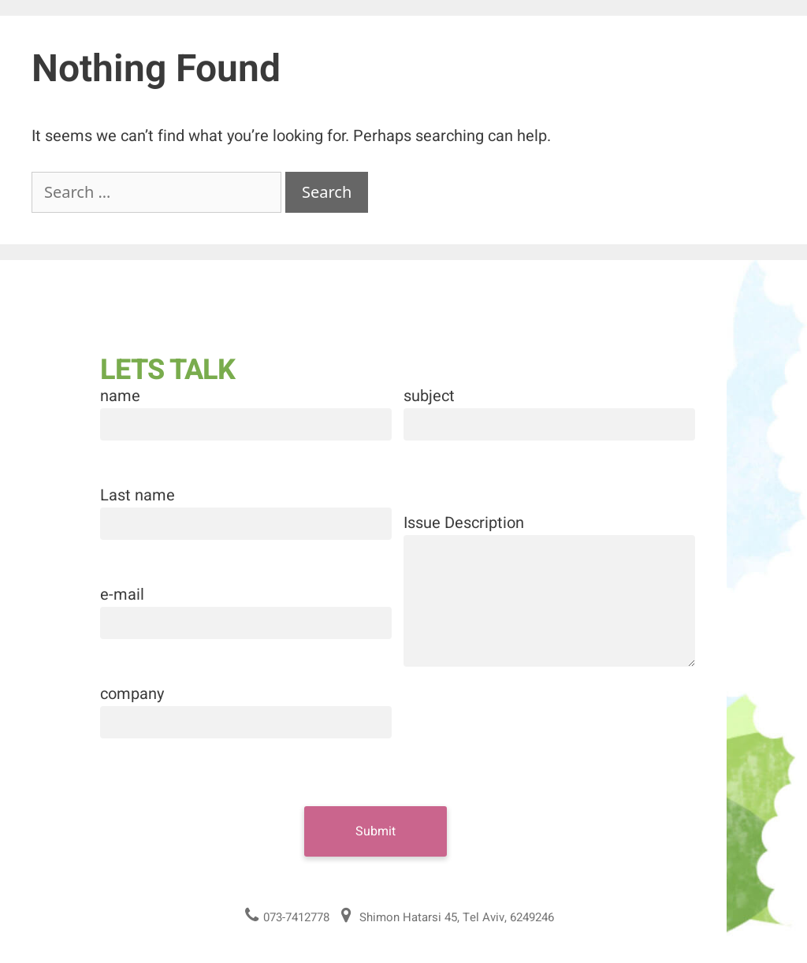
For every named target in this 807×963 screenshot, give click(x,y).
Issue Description (464, 522)
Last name (137, 495)
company (132, 693)
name (120, 396)
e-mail (122, 594)
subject (429, 396)
